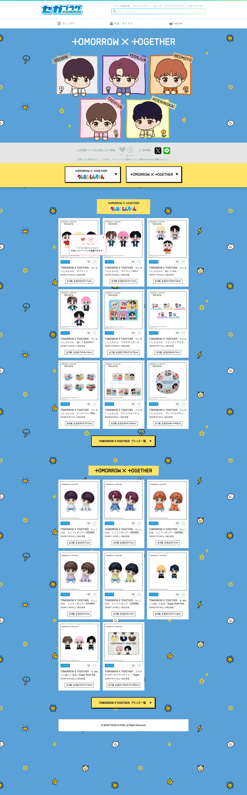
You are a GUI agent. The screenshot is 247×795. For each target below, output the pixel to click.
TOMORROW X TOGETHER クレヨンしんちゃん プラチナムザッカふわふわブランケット (123, 341)
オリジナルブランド (141, 6)
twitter (158, 150)
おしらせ (158, 6)
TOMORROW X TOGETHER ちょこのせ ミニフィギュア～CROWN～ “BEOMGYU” (167, 531)
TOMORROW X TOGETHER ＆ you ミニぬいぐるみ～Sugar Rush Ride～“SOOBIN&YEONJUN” (167, 602)
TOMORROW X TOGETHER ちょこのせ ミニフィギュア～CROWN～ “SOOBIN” (79, 531)
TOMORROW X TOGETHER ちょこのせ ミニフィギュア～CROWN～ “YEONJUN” (123, 531)
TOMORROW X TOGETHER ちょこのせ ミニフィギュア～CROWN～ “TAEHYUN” (79, 602)
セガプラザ (62, 9)
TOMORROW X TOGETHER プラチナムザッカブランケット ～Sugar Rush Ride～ (123, 673)
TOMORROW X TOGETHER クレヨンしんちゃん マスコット (79, 269)
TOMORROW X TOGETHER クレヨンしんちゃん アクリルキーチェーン (123, 412)
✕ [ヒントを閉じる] (103, 237)
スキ (122, 149)
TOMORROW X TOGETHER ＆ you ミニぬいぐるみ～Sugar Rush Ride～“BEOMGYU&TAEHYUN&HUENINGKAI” (79, 673)
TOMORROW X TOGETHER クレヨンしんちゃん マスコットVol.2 (123, 269)
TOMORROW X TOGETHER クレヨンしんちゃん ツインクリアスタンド (167, 341)
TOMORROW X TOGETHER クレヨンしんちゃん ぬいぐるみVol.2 (79, 341)
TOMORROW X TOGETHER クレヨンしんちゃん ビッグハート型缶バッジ (79, 412)
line (166, 150)
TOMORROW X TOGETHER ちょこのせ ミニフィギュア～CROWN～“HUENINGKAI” (123, 602)
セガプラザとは (195, 6)
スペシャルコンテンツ (175, 6)
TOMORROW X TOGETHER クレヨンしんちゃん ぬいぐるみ (167, 269)
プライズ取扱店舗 (121, 6)
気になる (130, 150)
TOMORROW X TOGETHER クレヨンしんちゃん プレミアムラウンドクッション (167, 412)
